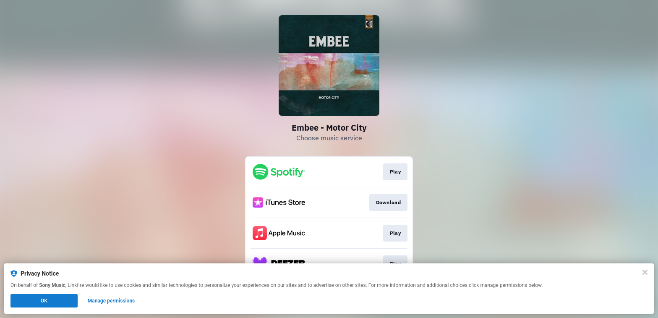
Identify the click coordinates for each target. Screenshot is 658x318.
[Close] (645, 272)
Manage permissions (111, 301)
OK (44, 301)
